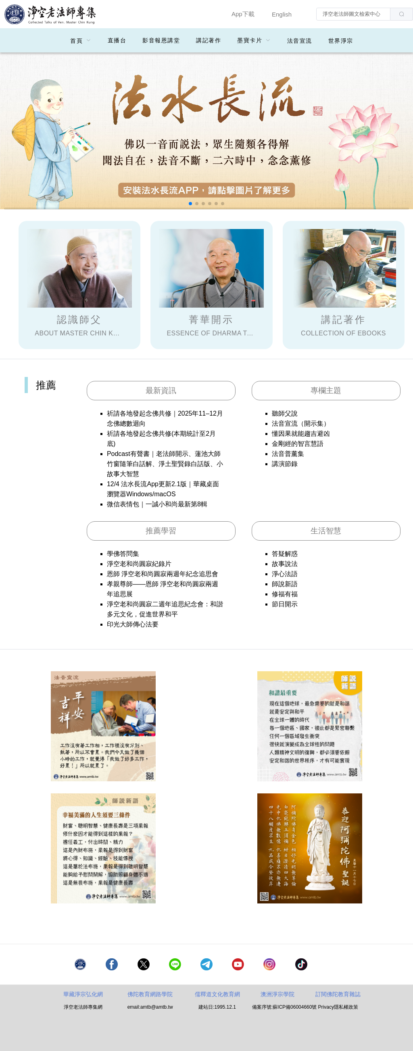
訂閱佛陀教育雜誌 (338, 994)
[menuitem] (81, 40)
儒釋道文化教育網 (217, 994)
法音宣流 (299, 40)
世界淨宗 (340, 40)
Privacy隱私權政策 (338, 1007)
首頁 (76, 40)
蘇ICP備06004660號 (295, 1007)
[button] (190, 203)
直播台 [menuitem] (117, 40)
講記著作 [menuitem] (208, 40)
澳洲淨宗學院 (277, 994)
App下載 (243, 13)
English (282, 14)
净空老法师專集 (50, 14)
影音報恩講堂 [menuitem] (161, 40)
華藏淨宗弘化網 (83, 994)
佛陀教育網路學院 (150, 994)
